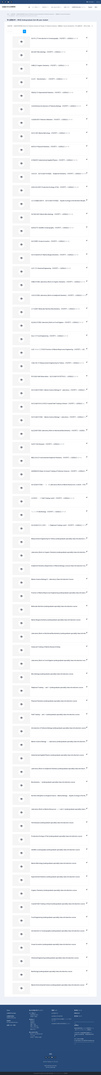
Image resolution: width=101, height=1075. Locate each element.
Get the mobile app (50, 1067)
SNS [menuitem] (96, 7)
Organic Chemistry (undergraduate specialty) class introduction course (54, 890)
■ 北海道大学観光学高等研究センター (61, 1023)
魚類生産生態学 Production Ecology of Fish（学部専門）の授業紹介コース (55, 187)
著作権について (78, 1016)
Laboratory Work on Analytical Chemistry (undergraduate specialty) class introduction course (61, 768)
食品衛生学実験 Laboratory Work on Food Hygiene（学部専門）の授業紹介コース (57, 322)
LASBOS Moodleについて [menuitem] (78, 7)
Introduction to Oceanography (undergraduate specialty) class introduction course (57, 931)
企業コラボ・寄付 (11, 1025)
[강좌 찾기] (14, 31)
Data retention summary (50, 1065)
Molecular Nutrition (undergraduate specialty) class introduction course (54, 606)
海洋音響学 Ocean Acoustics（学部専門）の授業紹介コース (50, 241)
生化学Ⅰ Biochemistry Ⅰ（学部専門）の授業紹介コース (49, 79)
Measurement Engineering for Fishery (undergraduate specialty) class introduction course (60, 539)
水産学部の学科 (34, 1014)
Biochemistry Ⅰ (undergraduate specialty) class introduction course (53, 782)
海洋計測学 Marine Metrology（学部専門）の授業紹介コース (50, 133)
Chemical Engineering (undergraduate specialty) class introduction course (55, 958)
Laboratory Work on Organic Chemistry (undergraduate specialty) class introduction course (60, 552)
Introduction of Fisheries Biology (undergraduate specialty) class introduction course (58, 728)
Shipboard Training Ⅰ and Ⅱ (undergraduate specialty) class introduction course (57, 687)
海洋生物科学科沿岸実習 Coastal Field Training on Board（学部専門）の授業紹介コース (59, 403)
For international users (12, 1022)
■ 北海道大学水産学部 (57, 1016)
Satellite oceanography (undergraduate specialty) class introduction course (55, 850)
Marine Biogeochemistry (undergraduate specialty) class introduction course (55, 620)
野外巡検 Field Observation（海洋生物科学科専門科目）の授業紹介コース (54, 376)
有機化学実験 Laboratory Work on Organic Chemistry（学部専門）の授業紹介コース (58, 282)
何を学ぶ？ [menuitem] (45, 7)
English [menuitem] (90, 7)
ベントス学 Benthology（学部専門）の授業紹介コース (48, 511)
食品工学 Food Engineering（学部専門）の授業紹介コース (49, 336)
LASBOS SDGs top (11, 1017)
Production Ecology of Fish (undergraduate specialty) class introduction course (56, 836)
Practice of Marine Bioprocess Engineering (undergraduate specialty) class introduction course (61, 593)
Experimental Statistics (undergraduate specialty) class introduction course (55, 877)
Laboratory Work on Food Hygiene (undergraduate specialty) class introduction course (59, 660)
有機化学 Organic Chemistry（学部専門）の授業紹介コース (50, 65)
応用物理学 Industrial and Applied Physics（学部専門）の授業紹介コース (54, 160)
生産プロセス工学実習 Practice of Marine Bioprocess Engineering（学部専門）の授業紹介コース (62, 349)
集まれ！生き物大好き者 (36, 1034)
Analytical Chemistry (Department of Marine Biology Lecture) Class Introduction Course (59, 566)
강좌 (8, 14)
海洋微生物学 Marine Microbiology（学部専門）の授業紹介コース (52, 214)
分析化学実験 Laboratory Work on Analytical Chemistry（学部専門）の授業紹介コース (58, 295)
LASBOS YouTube (11, 1013)
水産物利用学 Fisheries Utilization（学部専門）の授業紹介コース (52, 119)
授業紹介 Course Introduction (63, 14)
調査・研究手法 (34, 1026)
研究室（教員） (34, 1016)
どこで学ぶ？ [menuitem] (35, 7)
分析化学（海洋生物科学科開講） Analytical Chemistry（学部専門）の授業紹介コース (58, 173)
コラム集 (32, 1035)
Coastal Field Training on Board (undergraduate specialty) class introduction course (58, 904)
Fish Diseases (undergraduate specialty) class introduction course (52, 823)
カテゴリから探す (34, 1027)
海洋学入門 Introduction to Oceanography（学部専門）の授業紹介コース (54, 38)
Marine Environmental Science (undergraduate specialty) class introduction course (57, 985)
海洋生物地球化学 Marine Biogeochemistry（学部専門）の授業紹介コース (54, 255)
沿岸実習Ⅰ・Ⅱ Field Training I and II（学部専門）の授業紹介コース (52, 498)
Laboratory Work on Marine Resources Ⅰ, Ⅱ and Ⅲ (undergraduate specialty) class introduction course (64, 809)
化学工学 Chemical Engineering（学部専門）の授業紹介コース (51, 268)
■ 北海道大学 (55, 1013)
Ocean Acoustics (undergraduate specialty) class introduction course (53, 944)
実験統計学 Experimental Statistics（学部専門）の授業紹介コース (52, 92)
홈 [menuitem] (29, 7)
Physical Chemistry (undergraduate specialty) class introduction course (54, 701)
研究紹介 (32, 1021)
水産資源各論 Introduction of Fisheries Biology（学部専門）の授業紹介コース (56, 106)
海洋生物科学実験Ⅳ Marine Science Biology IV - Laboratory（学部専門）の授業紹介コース (60, 390)
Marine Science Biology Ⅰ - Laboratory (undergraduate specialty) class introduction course (60, 741)
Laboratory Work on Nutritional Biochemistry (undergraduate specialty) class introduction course (62, 633)
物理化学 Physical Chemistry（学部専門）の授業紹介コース (50, 146)
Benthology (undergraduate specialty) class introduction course (51, 971)
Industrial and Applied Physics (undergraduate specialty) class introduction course (57, 755)
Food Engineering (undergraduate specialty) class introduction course (53, 917)
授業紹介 (32, 1022)
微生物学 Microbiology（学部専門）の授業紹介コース (48, 52)
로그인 (98, 2)
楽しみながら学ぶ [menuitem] (55, 7)
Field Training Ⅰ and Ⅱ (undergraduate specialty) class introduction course (55, 714)
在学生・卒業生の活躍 (35, 1037)
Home (8, 1010)
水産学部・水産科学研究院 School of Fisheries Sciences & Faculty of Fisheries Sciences (32, 14)
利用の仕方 (77, 1013)
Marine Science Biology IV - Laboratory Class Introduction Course (52, 579)
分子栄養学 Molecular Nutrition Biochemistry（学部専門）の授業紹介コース (55, 309)
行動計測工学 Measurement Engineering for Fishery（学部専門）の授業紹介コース (57, 363)
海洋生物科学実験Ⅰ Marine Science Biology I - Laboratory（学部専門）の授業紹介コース (59, 417)
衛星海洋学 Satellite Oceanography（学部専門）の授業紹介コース (52, 228)
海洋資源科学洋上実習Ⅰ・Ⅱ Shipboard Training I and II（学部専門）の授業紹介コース (58, 525)
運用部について (78, 1010)
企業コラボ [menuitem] (66, 7)
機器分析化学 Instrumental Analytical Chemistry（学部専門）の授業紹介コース (56, 457)
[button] (90, 2)
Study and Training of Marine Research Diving (45, 647)
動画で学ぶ (33, 1029)
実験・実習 (33, 1024)
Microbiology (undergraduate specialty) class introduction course (52, 674)
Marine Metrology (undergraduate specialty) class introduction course (53, 863)
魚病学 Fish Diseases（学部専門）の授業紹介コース (47, 444)
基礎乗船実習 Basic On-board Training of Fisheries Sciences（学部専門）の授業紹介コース (60, 471)
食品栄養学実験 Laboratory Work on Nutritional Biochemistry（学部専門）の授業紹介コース (60, 430)
